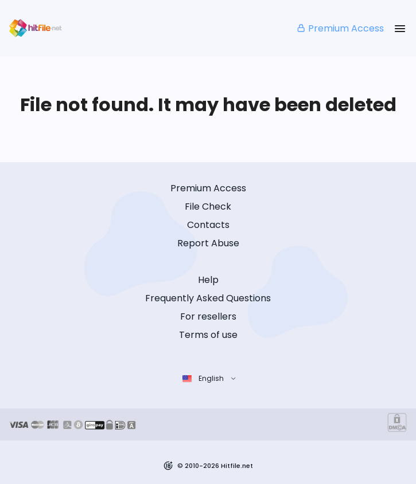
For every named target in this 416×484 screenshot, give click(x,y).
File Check (208, 206)
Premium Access (340, 28)
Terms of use (208, 334)
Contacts (208, 224)
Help (208, 279)
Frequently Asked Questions (208, 298)
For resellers (208, 316)
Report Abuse (208, 243)
